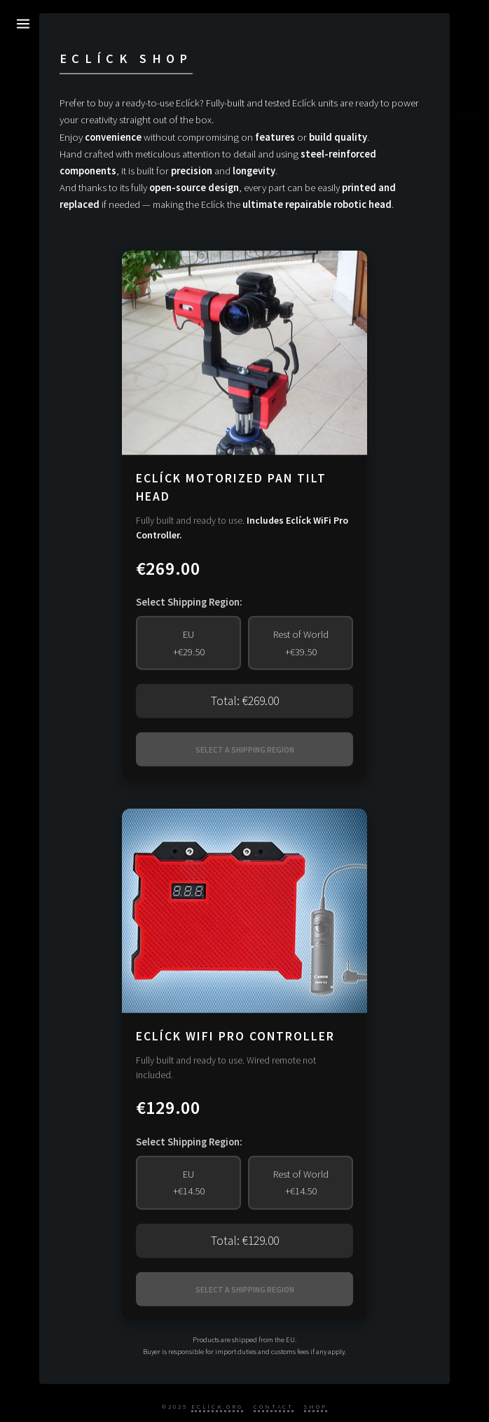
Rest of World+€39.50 (301, 642)
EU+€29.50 (189, 642)
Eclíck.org (217, 1406)
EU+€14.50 (189, 1182)
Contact (274, 1406)
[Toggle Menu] (23, 23)
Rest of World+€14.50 (301, 1182)
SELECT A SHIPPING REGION (244, 749)
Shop (315, 1406)
